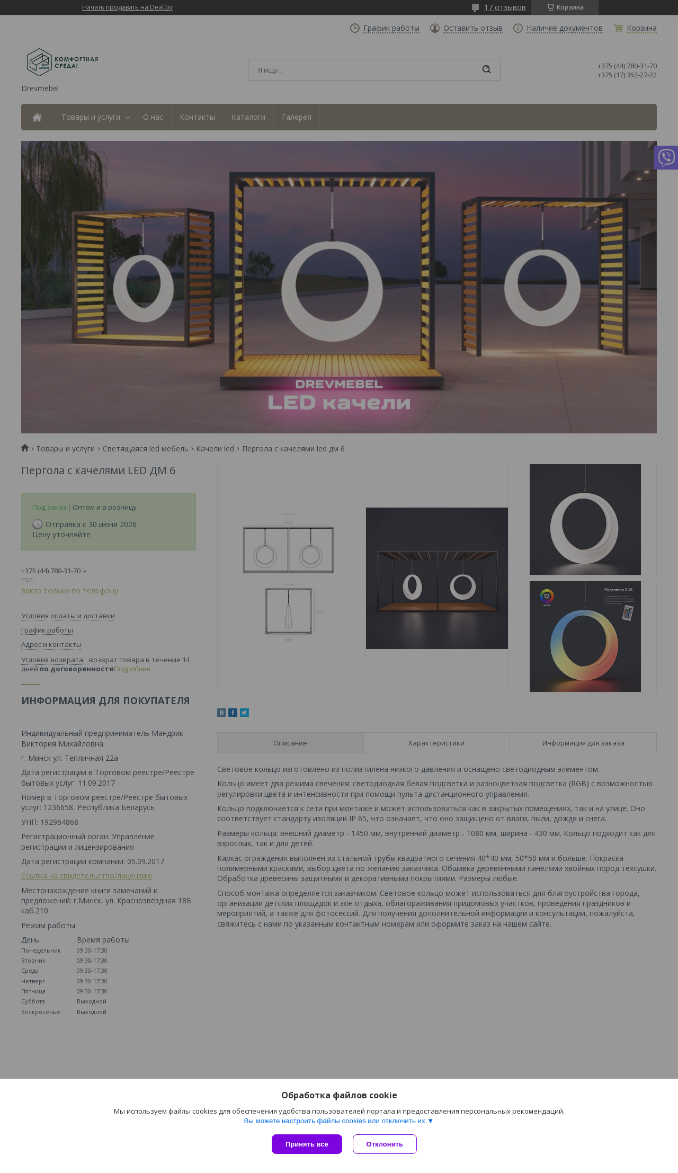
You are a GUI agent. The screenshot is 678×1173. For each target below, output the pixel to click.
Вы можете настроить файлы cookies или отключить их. (335, 1121)
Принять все (307, 1144)
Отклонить (385, 1144)
